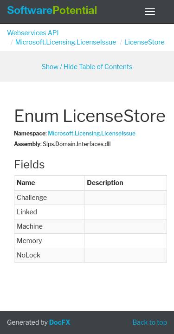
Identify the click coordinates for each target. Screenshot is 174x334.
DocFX (60, 322)
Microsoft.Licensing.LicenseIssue (65, 42)
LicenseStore (144, 42)
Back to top (149, 322)
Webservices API (33, 33)
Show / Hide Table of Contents (87, 67)
